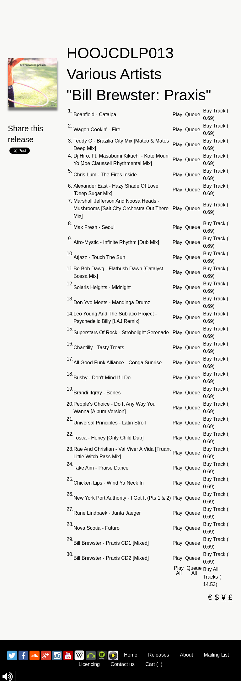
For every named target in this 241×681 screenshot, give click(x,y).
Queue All (194, 571)
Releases (158, 655)
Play (177, 114)
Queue (192, 114)
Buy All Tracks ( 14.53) (212, 577)
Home (130, 655)
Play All (179, 571)
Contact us (122, 664)
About (186, 655)
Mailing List (216, 655)
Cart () (153, 664)
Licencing (89, 664)
